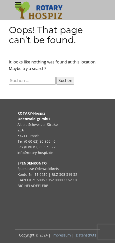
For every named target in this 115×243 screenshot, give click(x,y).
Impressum (61, 235)
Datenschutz (86, 235)
